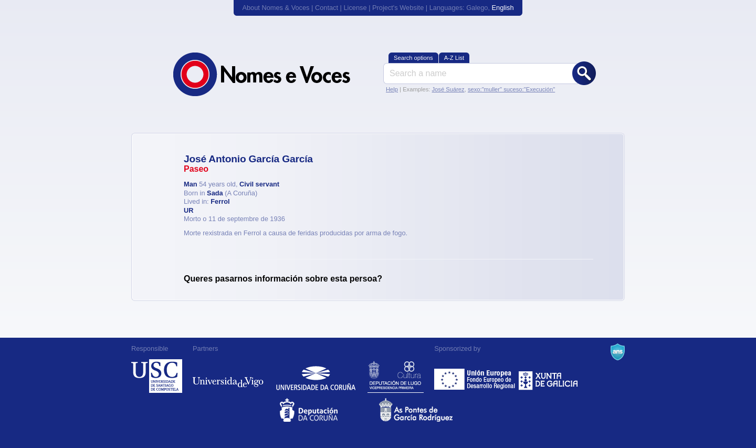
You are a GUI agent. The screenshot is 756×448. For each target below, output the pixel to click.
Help (392, 89)
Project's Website (398, 8)
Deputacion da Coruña (328, 410)
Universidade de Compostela (156, 376)
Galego (477, 8)
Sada (215, 193)
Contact (326, 8)
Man (190, 184)
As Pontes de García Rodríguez (427, 410)
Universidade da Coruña (315, 376)
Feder (475, 376)
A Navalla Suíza (618, 351)
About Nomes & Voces (275, 8)
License (354, 8)
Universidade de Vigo (228, 376)
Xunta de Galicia (548, 376)
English (503, 8)
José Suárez (448, 89)
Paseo (196, 168)
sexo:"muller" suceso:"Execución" (511, 89)
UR (188, 210)
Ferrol (220, 201)
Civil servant (259, 184)
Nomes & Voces (273, 74)
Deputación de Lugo (396, 376)
